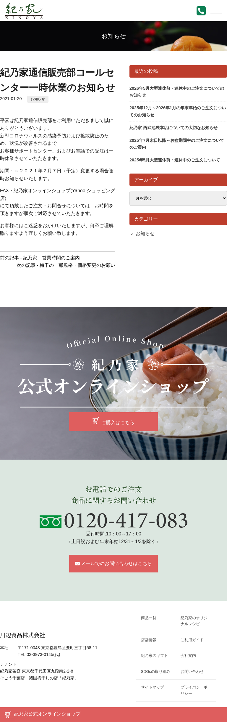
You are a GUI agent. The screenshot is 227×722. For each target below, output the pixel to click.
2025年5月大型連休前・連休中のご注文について (174, 160)
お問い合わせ (192, 671)
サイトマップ (152, 687)
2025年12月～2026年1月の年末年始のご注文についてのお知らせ (177, 111)
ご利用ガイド (192, 640)
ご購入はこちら (117, 422)
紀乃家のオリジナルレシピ (194, 621)
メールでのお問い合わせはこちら (116, 563)
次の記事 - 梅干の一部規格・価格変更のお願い (66, 265)
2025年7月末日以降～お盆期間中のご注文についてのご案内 (176, 144)
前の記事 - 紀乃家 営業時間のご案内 (40, 257)
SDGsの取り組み (155, 671)
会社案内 (188, 655)
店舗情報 (148, 640)
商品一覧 (148, 618)
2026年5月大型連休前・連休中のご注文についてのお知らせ (176, 91)
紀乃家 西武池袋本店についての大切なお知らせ (173, 127)
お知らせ (38, 99)
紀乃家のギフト (154, 655)
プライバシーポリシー (194, 690)
